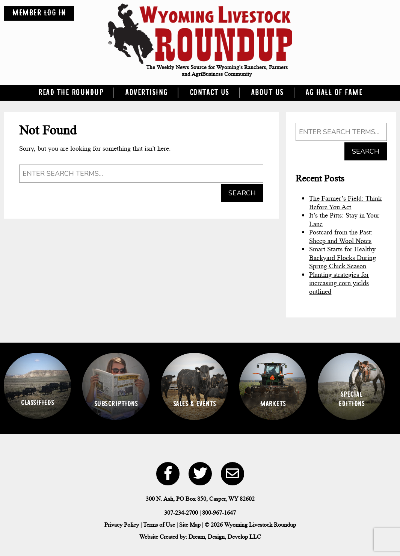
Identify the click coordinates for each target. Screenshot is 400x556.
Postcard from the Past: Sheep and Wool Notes (341, 236)
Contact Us (209, 93)
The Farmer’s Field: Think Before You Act (345, 203)
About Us (267, 93)
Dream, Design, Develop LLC (225, 537)
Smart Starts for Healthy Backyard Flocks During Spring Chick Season (342, 257)
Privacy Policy (121, 525)
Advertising (146, 93)
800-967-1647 (219, 513)
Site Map (190, 525)
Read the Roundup (70, 93)
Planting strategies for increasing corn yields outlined (339, 283)
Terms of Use (159, 525)
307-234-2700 (181, 513)
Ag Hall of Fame (333, 93)
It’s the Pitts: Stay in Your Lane (344, 219)
